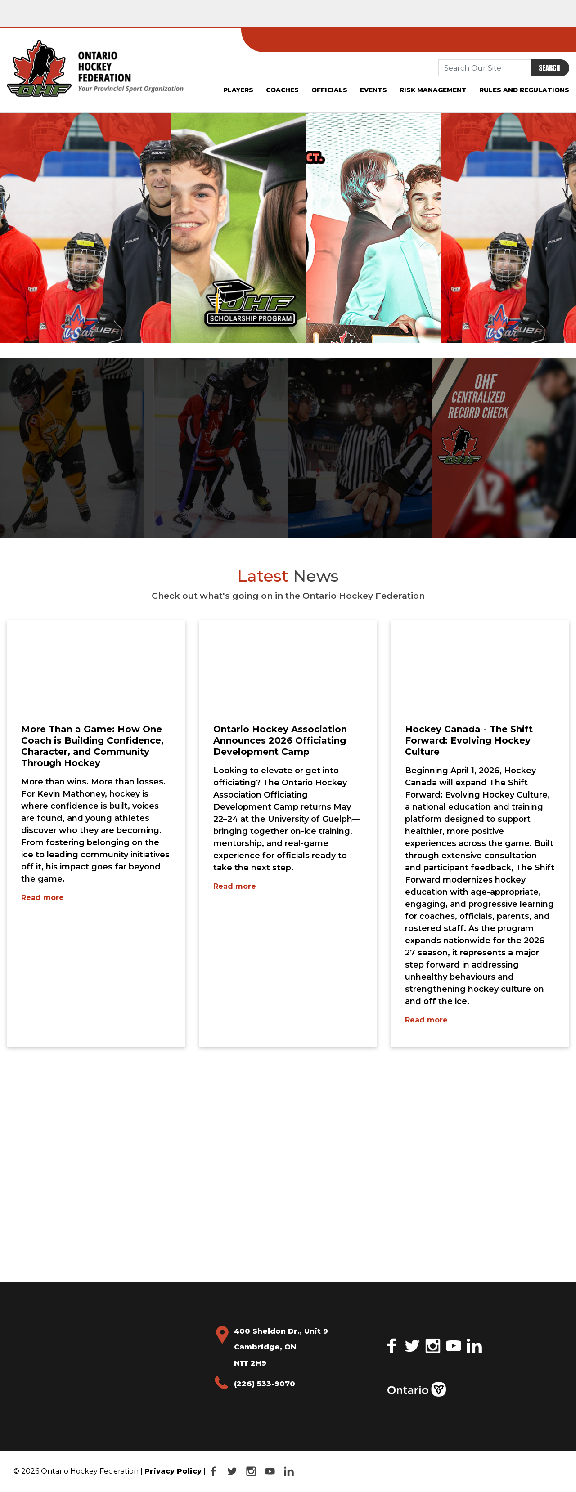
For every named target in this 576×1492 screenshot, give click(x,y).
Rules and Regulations (524, 90)
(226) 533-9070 (264, 1384)
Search (549, 68)
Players (238, 90)
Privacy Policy (173, 1471)
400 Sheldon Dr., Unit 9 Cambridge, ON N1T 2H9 (281, 1347)
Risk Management (433, 90)
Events (373, 90)
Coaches (282, 90)
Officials (329, 90)
